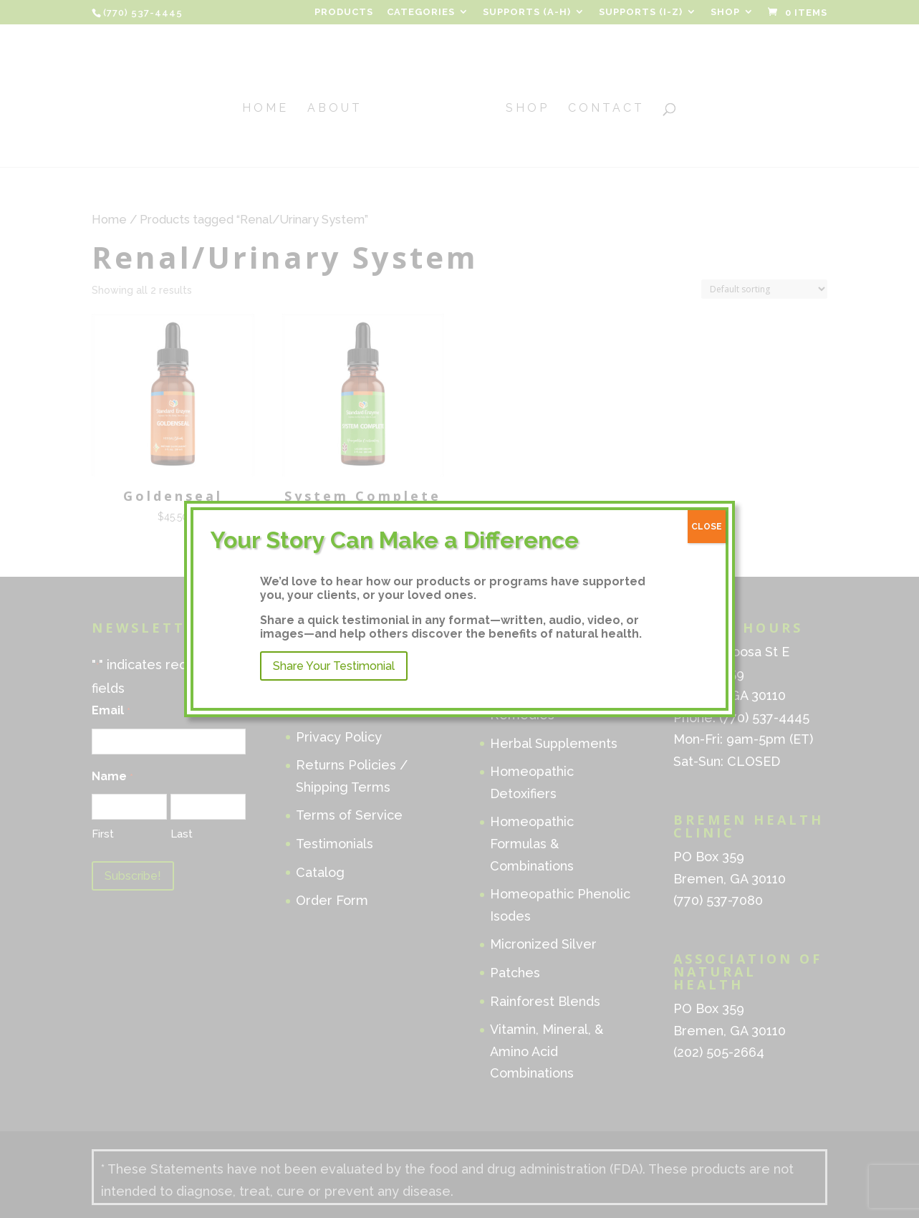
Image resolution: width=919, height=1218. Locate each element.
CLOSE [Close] (706, 527)
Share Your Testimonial (334, 666)
